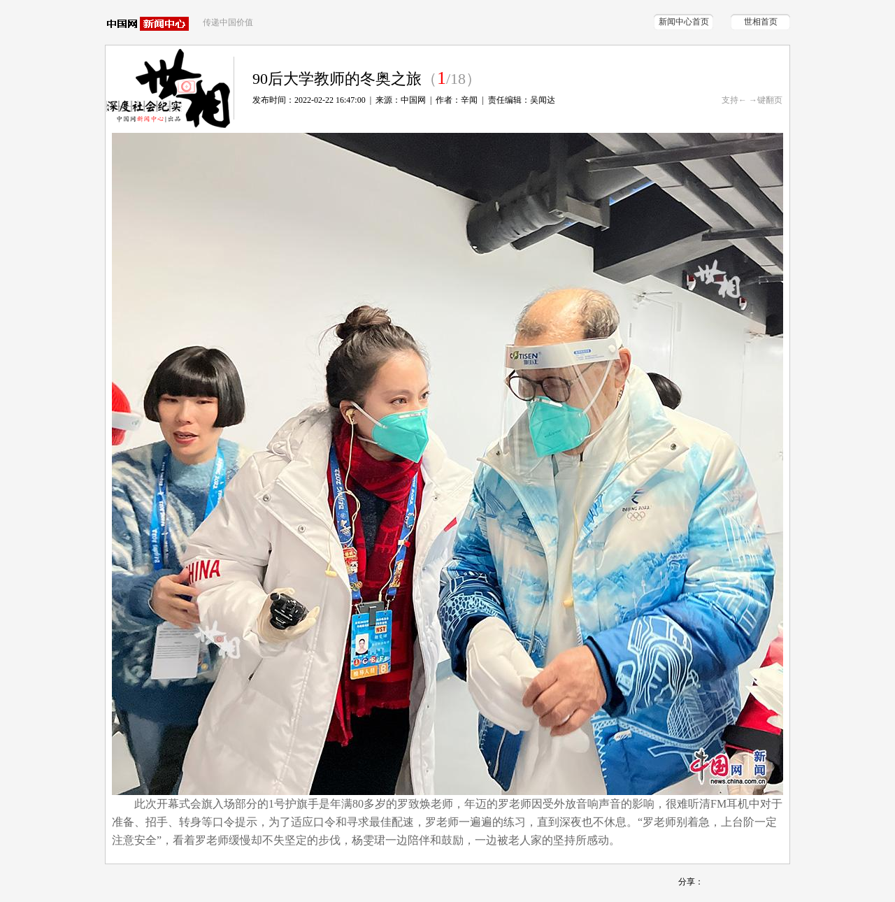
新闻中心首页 (684, 22)
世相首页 (761, 22)
